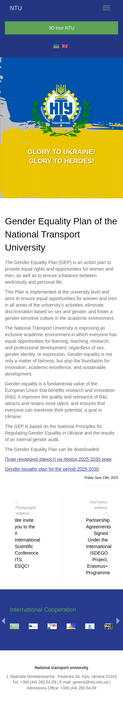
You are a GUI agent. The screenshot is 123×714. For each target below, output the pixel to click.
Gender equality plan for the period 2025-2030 (52, 469)
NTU (16, 8)
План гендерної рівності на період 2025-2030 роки (58, 459)
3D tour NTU (61, 28)
